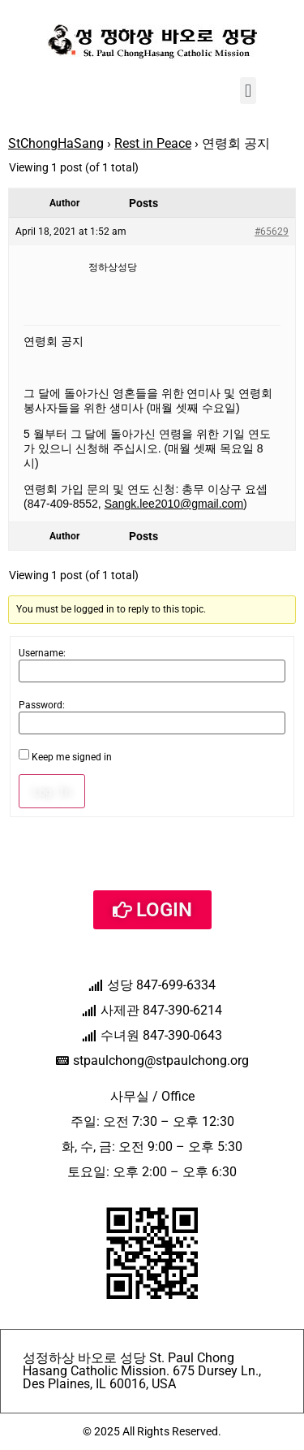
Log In (51, 791)
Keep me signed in (72, 757)
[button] (247, 90)
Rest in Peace (152, 143)
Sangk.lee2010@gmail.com (174, 503)
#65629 (272, 231)
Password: (42, 705)
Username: (42, 653)
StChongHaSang (56, 143)
